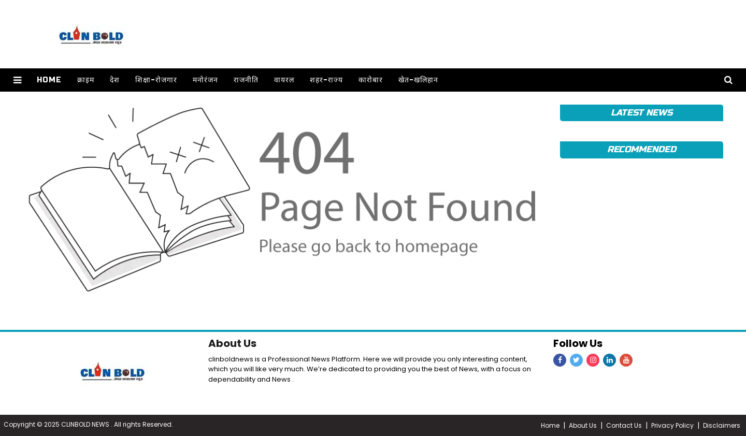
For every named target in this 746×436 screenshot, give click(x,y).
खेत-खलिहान (418, 80)
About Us (232, 343)
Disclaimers (721, 425)
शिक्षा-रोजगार (156, 80)
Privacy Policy (672, 425)
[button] (17, 80)
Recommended (641, 149)
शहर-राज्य (325, 80)
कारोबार (370, 80)
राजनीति (245, 80)
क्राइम (85, 80)
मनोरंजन (205, 80)
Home (48, 80)
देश (114, 80)
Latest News (641, 112)
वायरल (284, 80)
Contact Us (624, 425)
